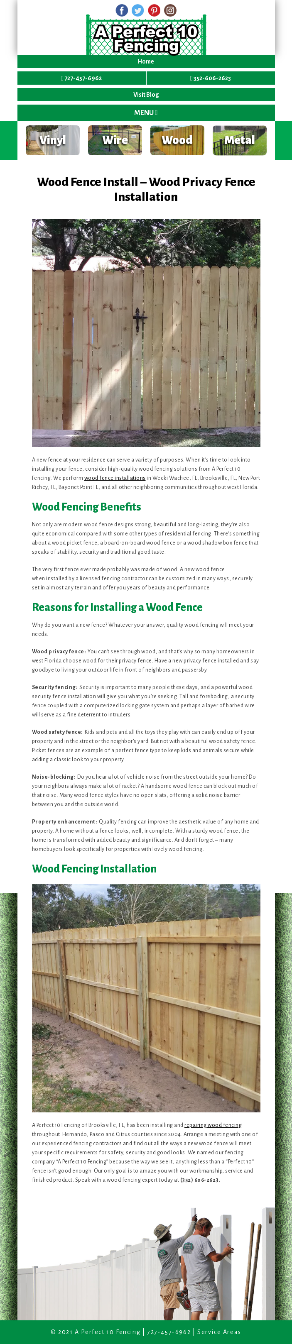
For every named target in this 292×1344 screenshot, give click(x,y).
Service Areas (219, 1332)
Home (146, 61)
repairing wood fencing (213, 1125)
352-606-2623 (210, 78)
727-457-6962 (81, 78)
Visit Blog (146, 94)
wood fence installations (115, 478)
